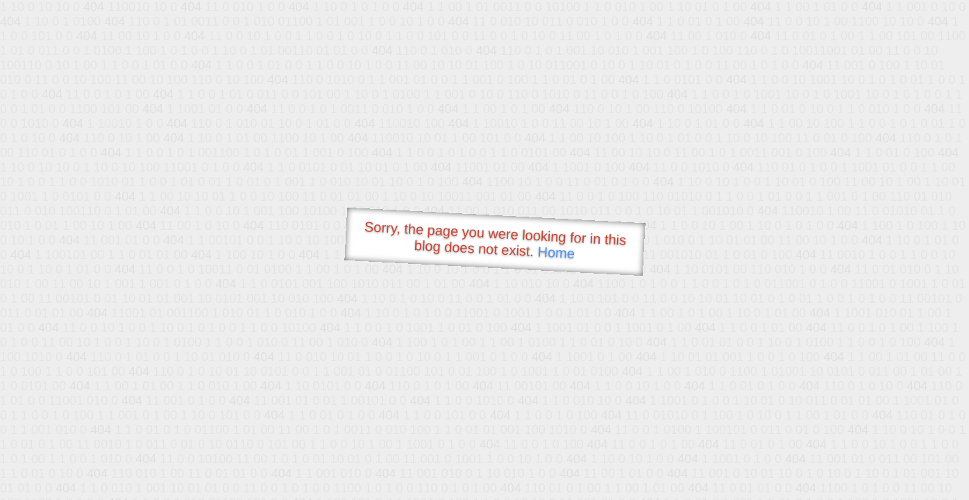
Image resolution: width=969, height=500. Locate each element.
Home (556, 252)
